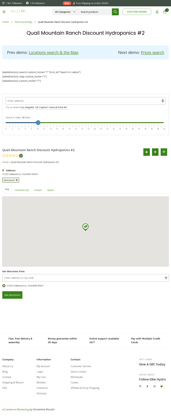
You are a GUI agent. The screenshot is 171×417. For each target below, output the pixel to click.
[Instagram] (154, 386)
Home (5, 21)
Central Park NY (58, 107)
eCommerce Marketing (15, 409)
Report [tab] (50, 190)
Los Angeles (27, 107)
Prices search (152, 52)
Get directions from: (13, 271)
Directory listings (24, 21)
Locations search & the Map (54, 52)
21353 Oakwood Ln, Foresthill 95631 (23, 285)
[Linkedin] (140, 386)
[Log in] (157, 11)
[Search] (115, 11)
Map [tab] (7, 189)
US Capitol (41, 107)
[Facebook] (147, 386)
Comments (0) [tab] (22, 190)
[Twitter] (161, 386)
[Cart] (165, 11)
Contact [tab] (38, 190)
